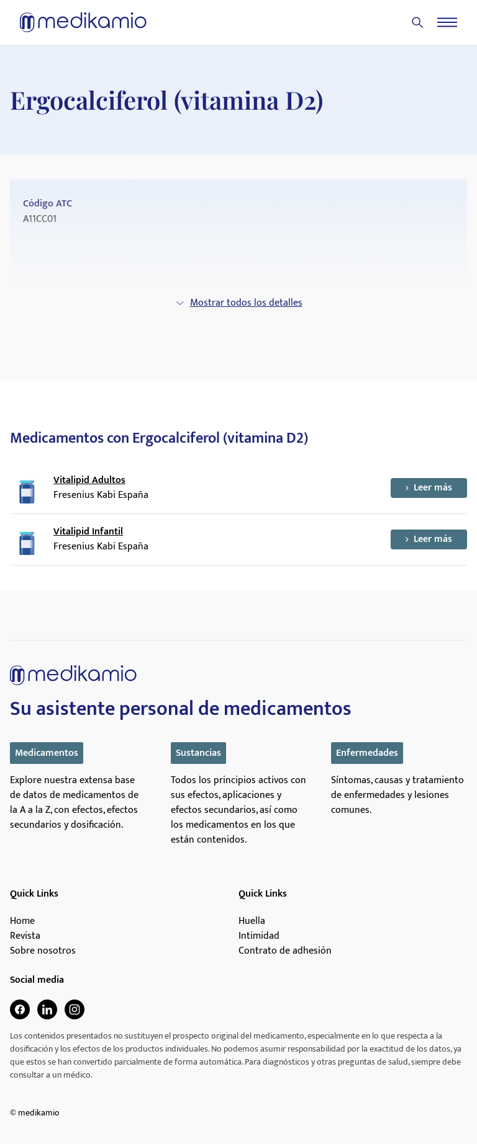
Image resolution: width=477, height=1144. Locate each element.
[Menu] (447, 22)
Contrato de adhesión (285, 951)
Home (22, 921)
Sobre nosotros (43, 951)
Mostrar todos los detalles (238, 303)
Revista (25, 936)
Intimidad (258, 936)
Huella (251, 921)
